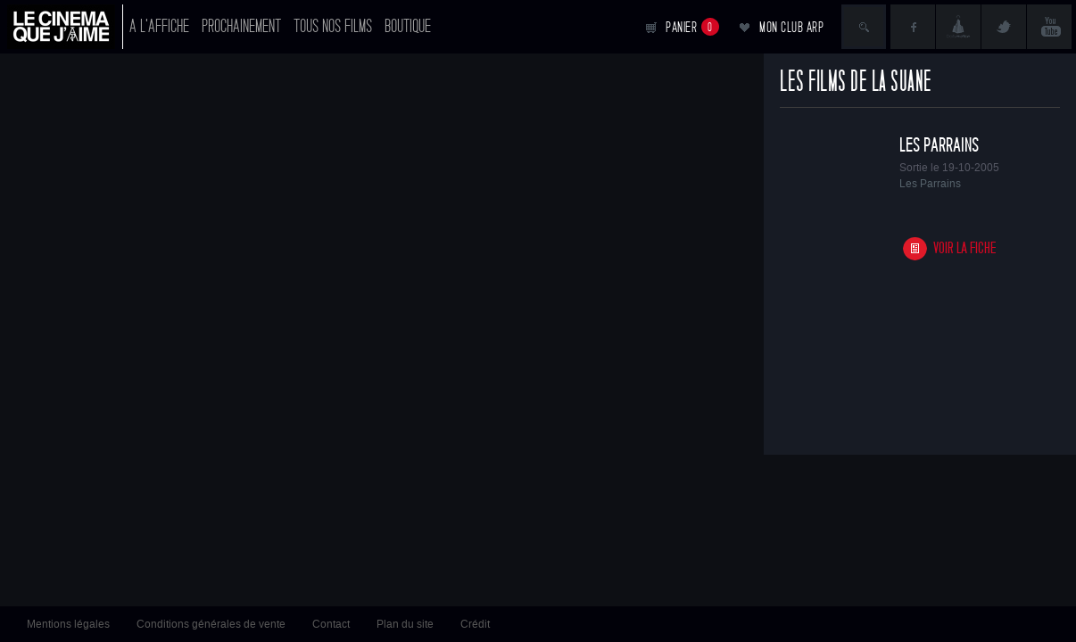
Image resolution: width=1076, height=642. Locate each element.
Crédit (475, 624)
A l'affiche (159, 26)
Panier (692, 27)
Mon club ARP (791, 27)
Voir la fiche (965, 248)
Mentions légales (68, 624)
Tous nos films (333, 26)
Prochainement (241, 26)
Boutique (408, 26)
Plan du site (405, 624)
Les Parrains (939, 145)
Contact (331, 624)
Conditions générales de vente (211, 624)
